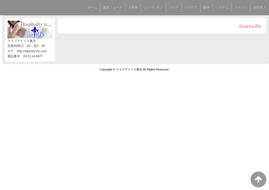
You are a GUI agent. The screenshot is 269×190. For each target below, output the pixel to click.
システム (222, 8)
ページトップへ (250, 25)
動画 (206, 8)
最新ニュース (112, 8)
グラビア (191, 8)
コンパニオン (153, 8)
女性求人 (259, 8)
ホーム (92, 8)
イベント (241, 8)
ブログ (174, 8)
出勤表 (133, 8)
